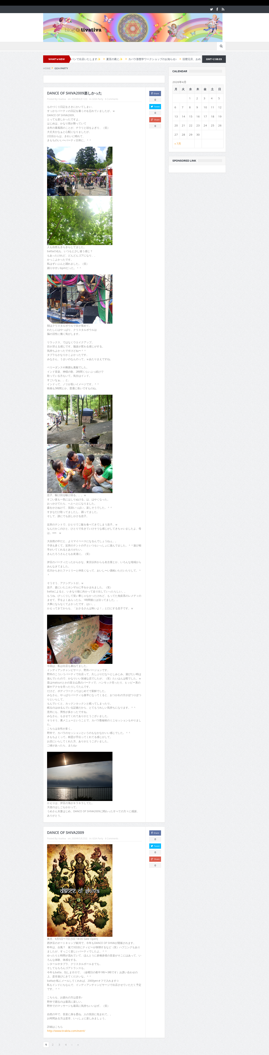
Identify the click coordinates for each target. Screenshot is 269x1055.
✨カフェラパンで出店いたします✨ (82, 59)
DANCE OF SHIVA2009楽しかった (74, 93)
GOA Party (97, 98)
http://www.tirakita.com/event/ (66, 1031)
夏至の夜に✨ (118, 59)
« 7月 (177, 143)
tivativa (62, 98)
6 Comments (111, 98)
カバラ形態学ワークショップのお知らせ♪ (156, 59)
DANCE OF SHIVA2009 (65, 832)
